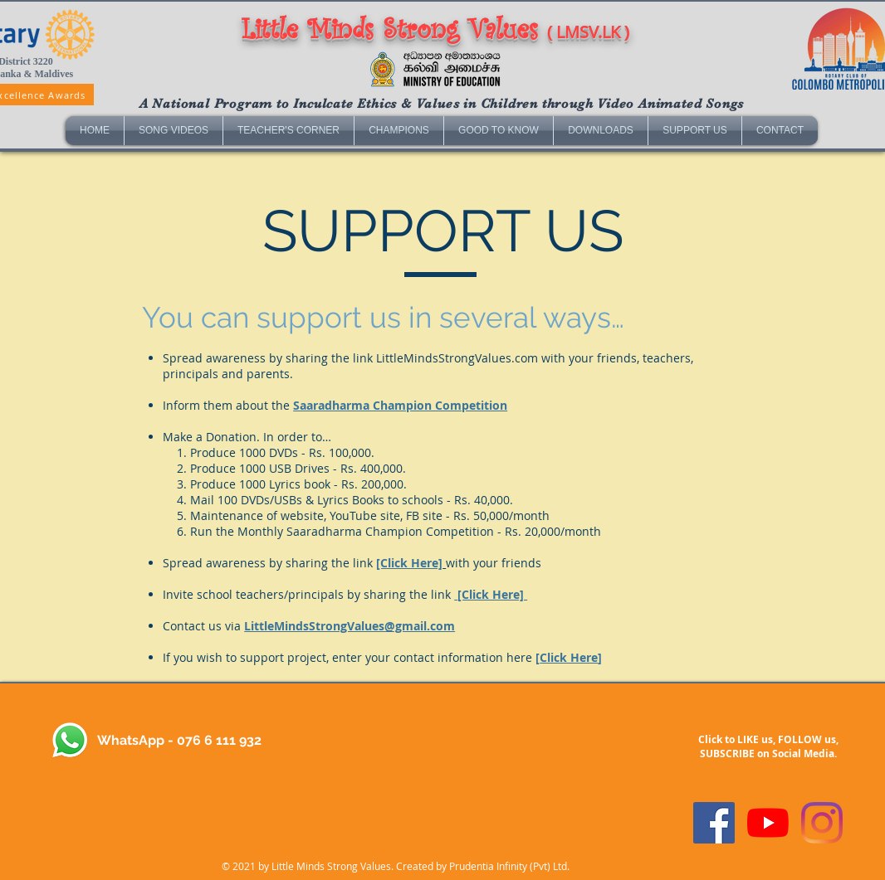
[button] (173, 130)
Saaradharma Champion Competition (400, 405)
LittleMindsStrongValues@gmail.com (349, 626)
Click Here (569, 657)
